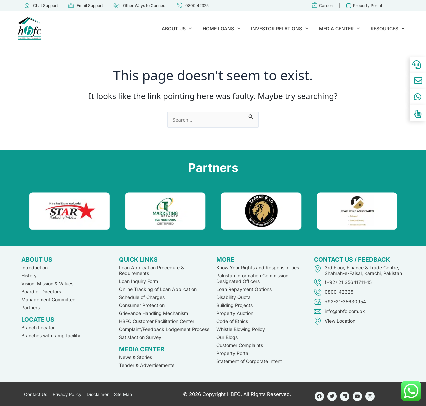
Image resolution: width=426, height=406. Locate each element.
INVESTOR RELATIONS (279, 29)
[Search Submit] (253, 116)
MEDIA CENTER (339, 29)
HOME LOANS (221, 29)
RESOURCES (388, 29)
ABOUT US (177, 29)
